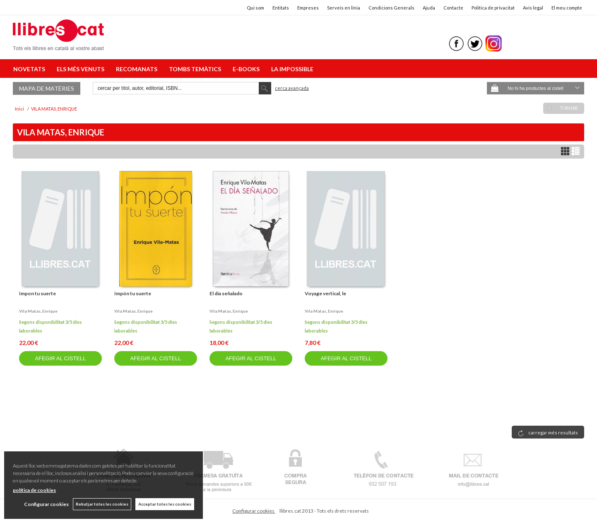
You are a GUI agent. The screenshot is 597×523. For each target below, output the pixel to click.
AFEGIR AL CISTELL (60, 358)
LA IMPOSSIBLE (292, 68)
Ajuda (429, 7)
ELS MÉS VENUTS (82, 68)
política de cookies (34, 490)
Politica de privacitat (493, 7)
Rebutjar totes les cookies (102, 503)
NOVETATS (30, 68)
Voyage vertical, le (325, 293)
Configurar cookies (253, 511)
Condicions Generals (391, 7)
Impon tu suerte (37, 293)
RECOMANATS (138, 68)
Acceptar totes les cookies (164, 503)
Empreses (308, 7)
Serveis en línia (343, 7)
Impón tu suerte (132, 293)
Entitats (280, 7)
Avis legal (533, 7)
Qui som (255, 7)
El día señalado (226, 293)
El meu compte (566, 7)
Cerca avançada (292, 88)
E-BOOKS (247, 68)
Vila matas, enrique (38, 310)
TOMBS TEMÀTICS (196, 68)
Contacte (453, 7)
